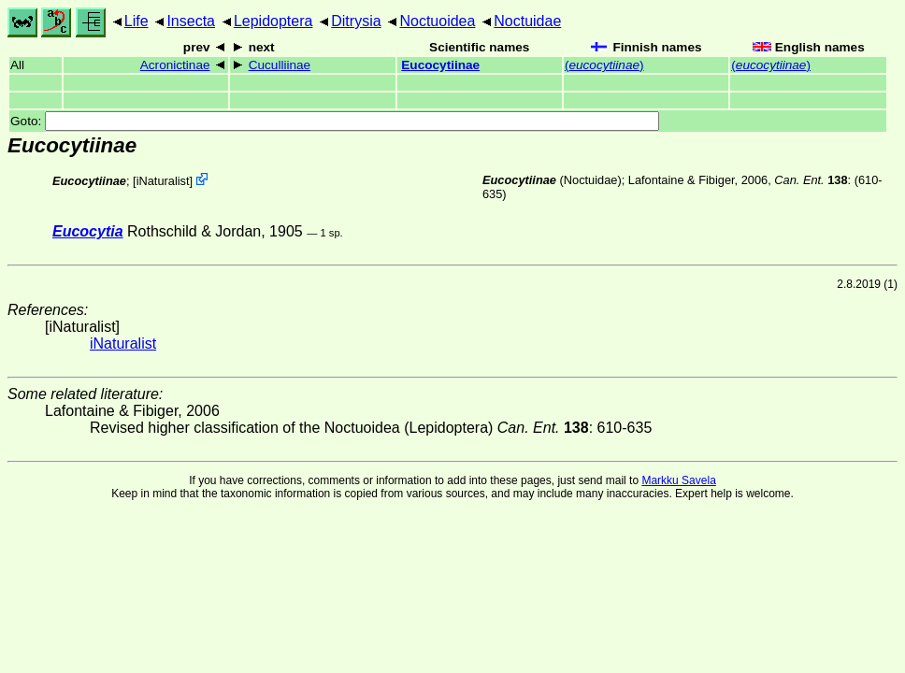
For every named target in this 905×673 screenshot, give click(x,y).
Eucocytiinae (440, 65)
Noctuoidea (437, 21)
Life (136, 21)
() (604, 65)
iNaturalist (163, 181)
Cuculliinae (280, 65)
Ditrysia (356, 21)
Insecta (190, 21)
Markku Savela (678, 480)
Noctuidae (527, 21)
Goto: (334, 121)
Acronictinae (175, 65)
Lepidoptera (273, 21)
